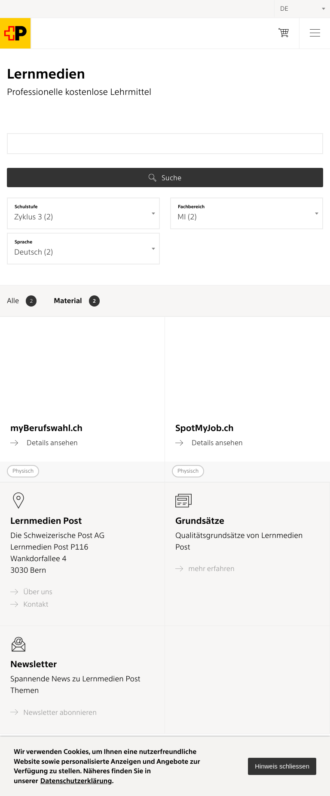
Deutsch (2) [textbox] (33, 252)
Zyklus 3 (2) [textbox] (33, 217)
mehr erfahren (205, 569)
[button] (282, 766)
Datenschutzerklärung (76, 781)
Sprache (23, 242)
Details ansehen (44, 442)
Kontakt (29, 604)
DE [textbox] (284, 8)
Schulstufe (26, 207)
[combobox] (83, 213)
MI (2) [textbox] (187, 217)
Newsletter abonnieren (53, 712)
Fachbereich (191, 207)
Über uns (31, 592)
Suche (165, 177)
